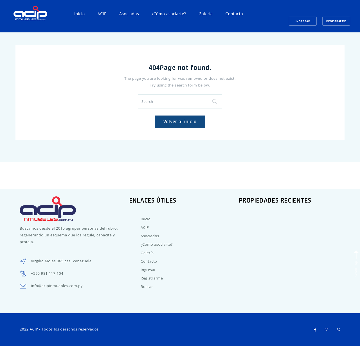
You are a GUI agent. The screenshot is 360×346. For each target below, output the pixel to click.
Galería (206, 13)
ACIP (102, 13)
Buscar (147, 286)
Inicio (79, 13)
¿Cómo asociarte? (169, 13)
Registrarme (336, 21)
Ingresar (303, 21)
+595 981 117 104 (47, 273)
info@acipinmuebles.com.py (56, 285)
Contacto (234, 13)
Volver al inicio (180, 121)
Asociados (129, 13)
